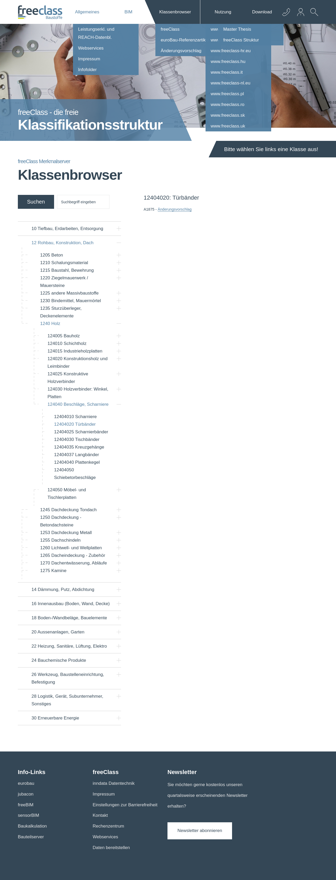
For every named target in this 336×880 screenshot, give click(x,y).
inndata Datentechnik (114, 783)
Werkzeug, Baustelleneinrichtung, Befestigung (68, 678)
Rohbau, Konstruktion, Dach (62, 242)
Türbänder (75, 424)
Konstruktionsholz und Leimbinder (78, 362)
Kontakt (100, 815)
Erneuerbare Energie (55, 718)
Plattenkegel (77, 462)
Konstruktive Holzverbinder (68, 377)
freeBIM (26, 804)
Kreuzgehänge (79, 447)
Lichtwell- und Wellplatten (71, 547)
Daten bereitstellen (111, 847)
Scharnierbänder (81, 431)
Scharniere (75, 416)
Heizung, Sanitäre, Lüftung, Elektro (69, 646)
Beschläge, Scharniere (78, 404)
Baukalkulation (32, 826)
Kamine (53, 570)
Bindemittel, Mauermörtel (70, 300)
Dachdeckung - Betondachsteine (60, 521)
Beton (51, 255)
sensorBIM (28, 815)
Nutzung (223, 11)
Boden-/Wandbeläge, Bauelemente (69, 617)
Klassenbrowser (175, 11)
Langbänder (76, 454)
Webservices (105, 836)
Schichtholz (67, 343)
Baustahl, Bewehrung (67, 270)
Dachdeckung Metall (66, 532)
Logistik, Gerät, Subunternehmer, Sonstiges (67, 700)
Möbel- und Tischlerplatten (67, 493)
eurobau (26, 783)
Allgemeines (87, 11)
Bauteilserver (31, 836)
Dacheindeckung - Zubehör (72, 555)
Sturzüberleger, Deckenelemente (61, 312)
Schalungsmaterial (64, 262)
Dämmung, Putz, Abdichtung (63, 589)
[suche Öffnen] (313, 16)
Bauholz (64, 335)
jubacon (26, 794)
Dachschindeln (60, 540)
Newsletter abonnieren (199, 830)
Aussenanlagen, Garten (58, 632)
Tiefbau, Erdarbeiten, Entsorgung (67, 228)
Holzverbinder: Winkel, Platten (78, 393)
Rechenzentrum (108, 826)
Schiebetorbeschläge (75, 473)
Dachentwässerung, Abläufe (73, 563)
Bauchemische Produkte (59, 660)
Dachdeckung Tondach (68, 509)
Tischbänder (76, 439)
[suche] (83, 202)
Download (262, 11)
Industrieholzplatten (75, 351)
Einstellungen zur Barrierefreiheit (125, 804)
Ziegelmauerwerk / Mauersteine (64, 281)
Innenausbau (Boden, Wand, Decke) (71, 603)
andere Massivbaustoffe (69, 293)
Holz (50, 323)
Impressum (104, 794)
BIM (128, 11)
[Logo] (40, 12)
